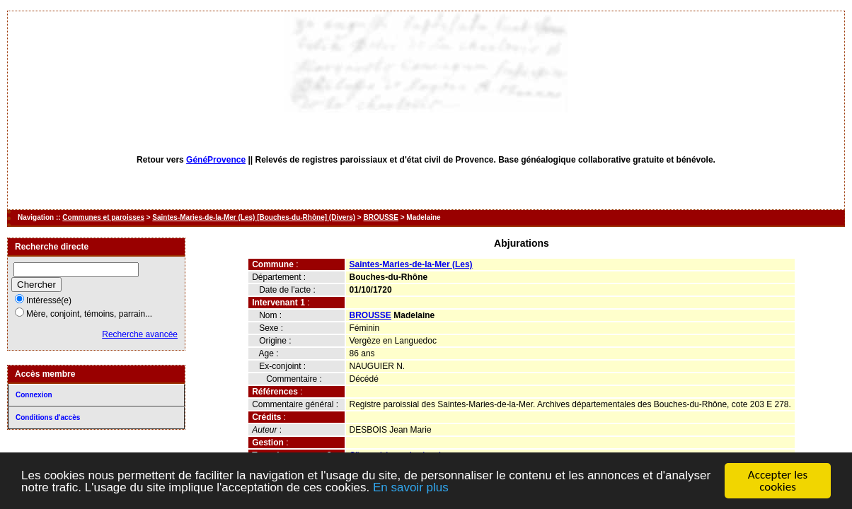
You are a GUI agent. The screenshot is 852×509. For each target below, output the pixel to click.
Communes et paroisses (103, 217)
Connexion (34, 395)
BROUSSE (380, 217)
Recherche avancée (140, 334)
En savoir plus (411, 488)
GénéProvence (216, 160)
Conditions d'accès (48, 417)
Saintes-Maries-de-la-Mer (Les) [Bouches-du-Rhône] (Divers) (253, 217)
